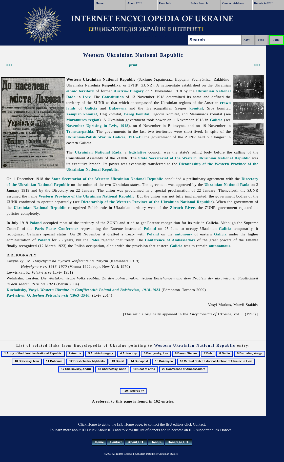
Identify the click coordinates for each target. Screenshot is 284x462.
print (133, 65)
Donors (155, 442)
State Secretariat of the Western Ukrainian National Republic (194, 158)
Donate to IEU (263, 3)
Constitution (113, 97)
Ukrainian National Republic (40, 207)
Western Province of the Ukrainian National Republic (86, 196)
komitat (196, 108)
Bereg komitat (137, 114)
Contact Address (233, 3)
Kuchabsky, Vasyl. (83, 290)
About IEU (134, 3)
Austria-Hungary (129, 91)
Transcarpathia (79, 131)
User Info (165, 3)
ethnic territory (80, 91)
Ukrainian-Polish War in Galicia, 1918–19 (104, 137)
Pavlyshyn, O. (49, 295)
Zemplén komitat (81, 114)
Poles (94, 240)
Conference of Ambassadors (170, 240)
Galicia (91, 108)
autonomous (219, 246)
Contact (116, 442)
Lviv (87, 97)
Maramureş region (82, 120)
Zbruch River (182, 207)
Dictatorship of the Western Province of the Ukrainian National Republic (146, 202)
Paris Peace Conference (56, 228)
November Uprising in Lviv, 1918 (97, 125)
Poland (36, 223)
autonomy (183, 234)
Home (100, 3)
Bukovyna (118, 108)
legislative (137, 152)
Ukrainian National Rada (98, 152)
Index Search (199, 3)
